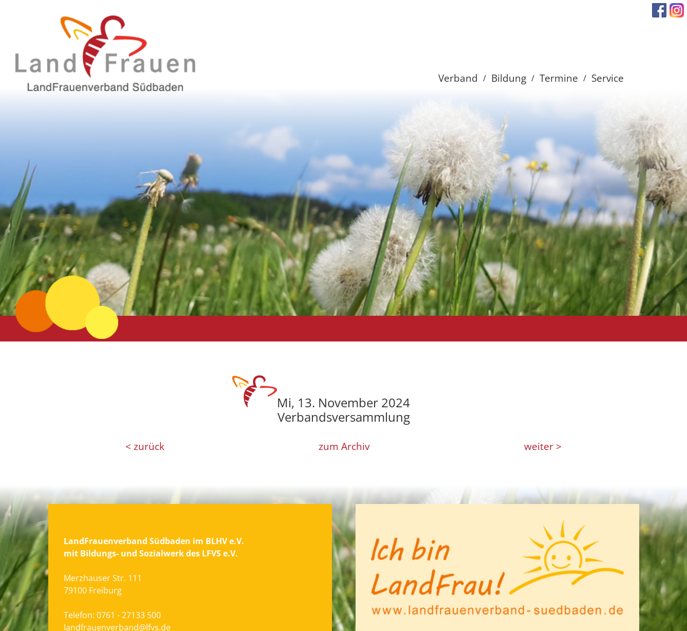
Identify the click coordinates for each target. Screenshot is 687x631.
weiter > (543, 446)
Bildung (508, 77)
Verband (458, 77)
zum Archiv (344, 446)
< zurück (144, 446)
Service (607, 77)
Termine (559, 77)
